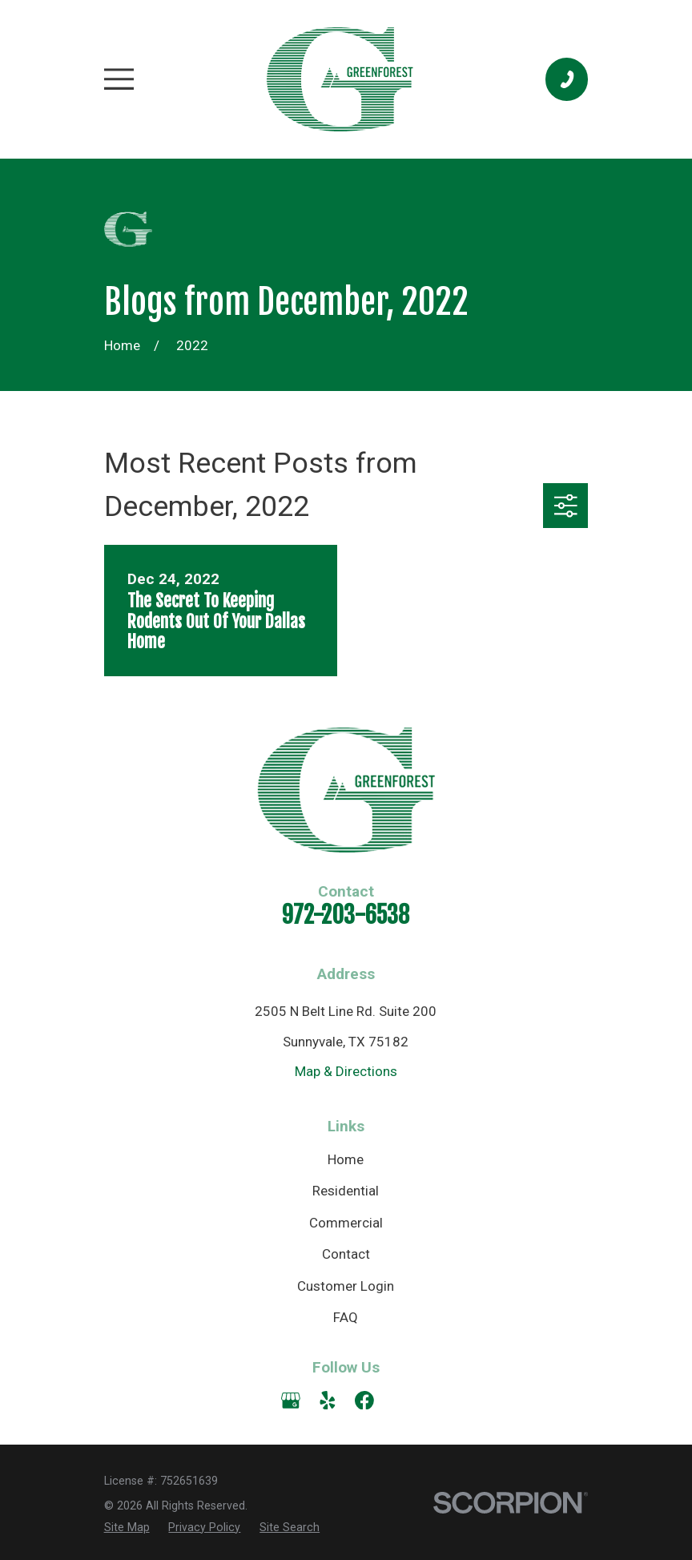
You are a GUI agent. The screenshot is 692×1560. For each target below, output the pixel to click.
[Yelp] (327, 1400)
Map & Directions (346, 1071)
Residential (345, 1191)
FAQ (345, 1317)
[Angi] (401, 1400)
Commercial (346, 1223)
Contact (346, 1254)
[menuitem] (127, 1527)
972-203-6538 (345, 915)
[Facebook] (364, 1400)
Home (346, 1159)
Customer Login (345, 1286)
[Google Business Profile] (290, 1400)
